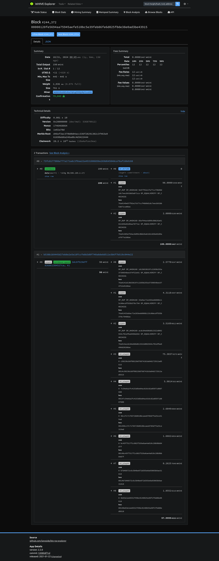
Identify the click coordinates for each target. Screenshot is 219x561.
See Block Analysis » (59, 153)
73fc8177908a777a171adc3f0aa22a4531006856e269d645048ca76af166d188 (88, 161)
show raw (49, 176)
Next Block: (68, 34)
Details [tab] (37, 41)
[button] (62, 4)
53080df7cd (44, 553)
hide (183, 111)
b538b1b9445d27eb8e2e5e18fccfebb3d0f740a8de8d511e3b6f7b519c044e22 (88, 254)
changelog (56, 556)
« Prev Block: (42, 34)
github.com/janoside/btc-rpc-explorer (48, 541)
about (146, 172)
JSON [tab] (48, 41)
